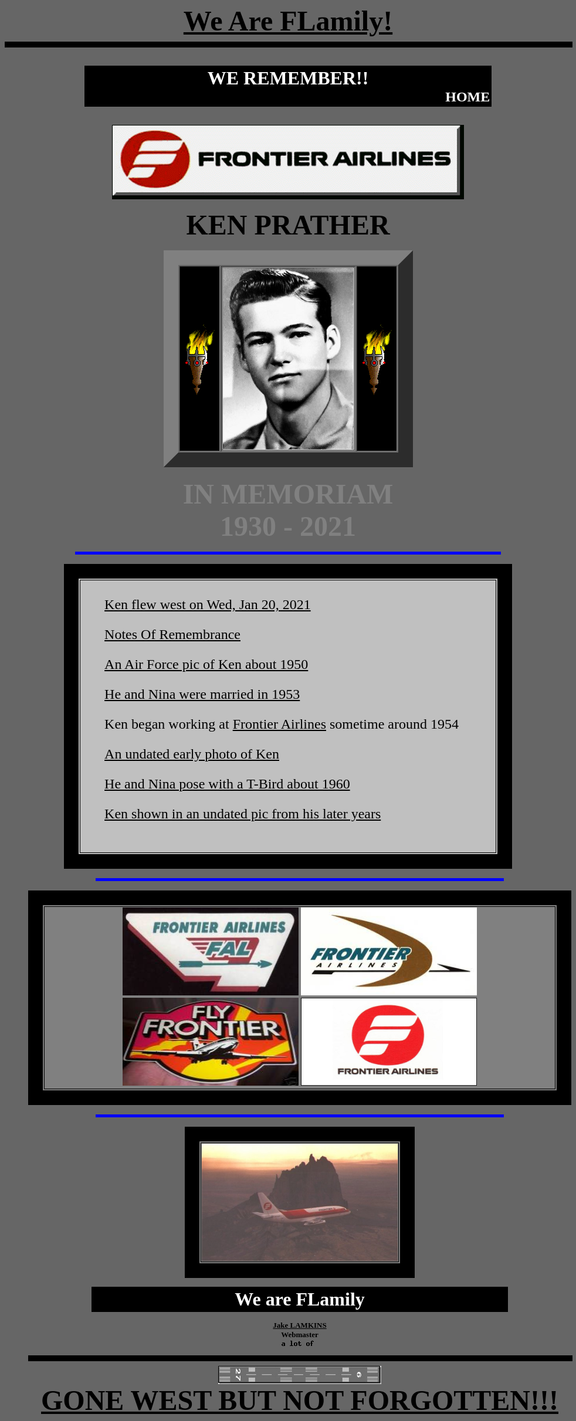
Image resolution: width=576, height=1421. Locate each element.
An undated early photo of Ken (191, 754)
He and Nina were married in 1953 (202, 694)
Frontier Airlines (279, 724)
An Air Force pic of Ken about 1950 (206, 664)
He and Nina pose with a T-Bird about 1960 (227, 783)
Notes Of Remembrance (172, 634)
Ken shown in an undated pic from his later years (242, 813)
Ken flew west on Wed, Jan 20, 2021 (207, 604)
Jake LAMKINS (299, 1325)
